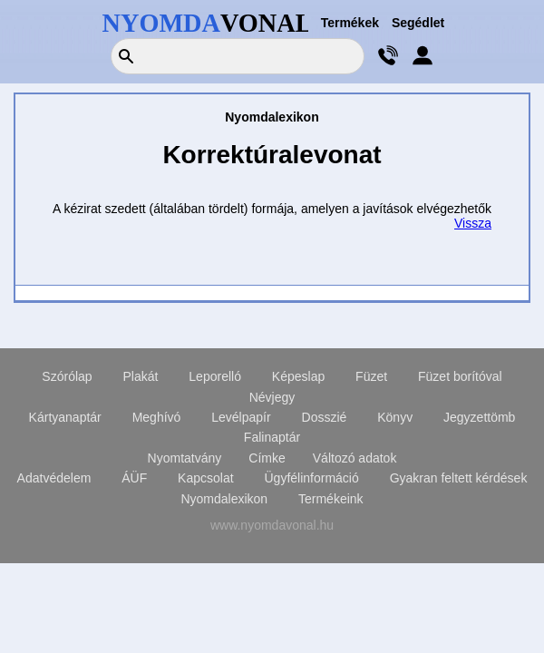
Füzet (371, 376)
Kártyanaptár (65, 417)
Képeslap (298, 376)
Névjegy (272, 397)
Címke (266, 458)
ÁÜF (134, 478)
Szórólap (67, 376)
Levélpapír (240, 417)
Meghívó (156, 417)
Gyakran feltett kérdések (459, 478)
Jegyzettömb (479, 417)
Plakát (141, 376)
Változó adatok (355, 458)
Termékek (350, 22)
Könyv (395, 417)
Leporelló (215, 376)
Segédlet (418, 22)
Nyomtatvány (185, 458)
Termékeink (331, 499)
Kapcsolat (205, 478)
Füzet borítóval (460, 376)
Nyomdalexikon (223, 499)
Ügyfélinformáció (311, 478)
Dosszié (324, 417)
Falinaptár (272, 437)
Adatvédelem (54, 478)
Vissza (472, 223)
